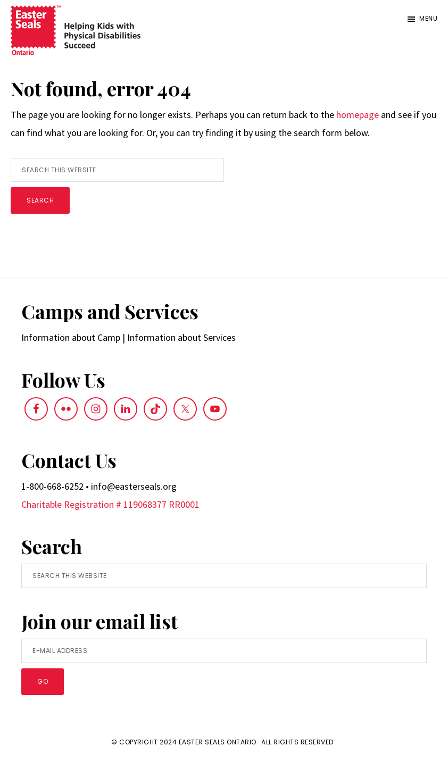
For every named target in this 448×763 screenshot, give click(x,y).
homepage (357, 114)
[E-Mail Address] (224, 651)
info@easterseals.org (134, 486)
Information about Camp (70, 337)
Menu (428, 18)
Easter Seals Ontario (217, 742)
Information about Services (181, 337)
